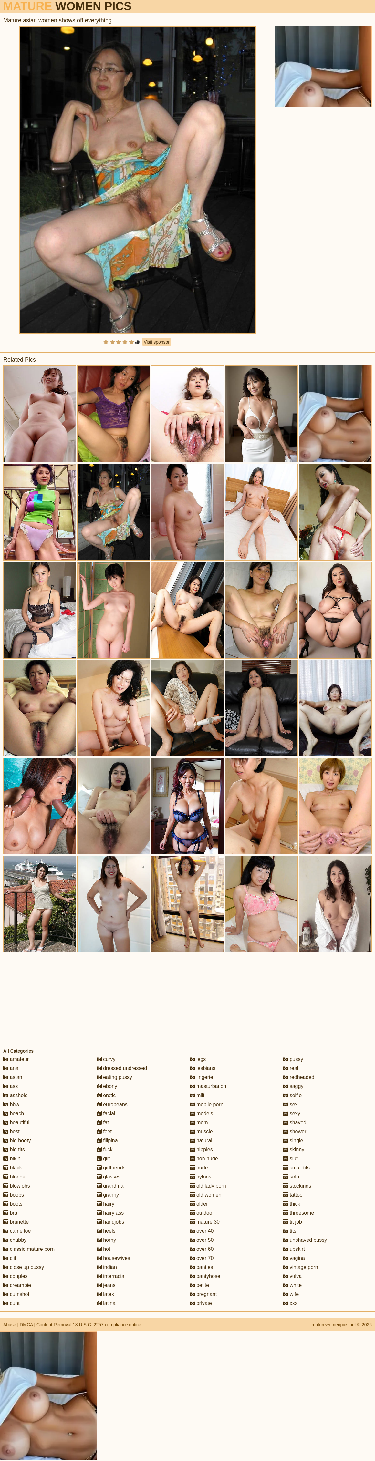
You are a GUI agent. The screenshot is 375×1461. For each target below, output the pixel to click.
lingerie (201, 1077)
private (201, 1303)
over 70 (202, 1258)
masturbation (208, 1086)
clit (9, 1258)
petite (199, 1285)
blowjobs (16, 1185)
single (293, 1140)
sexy (291, 1113)
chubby (14, 1240)
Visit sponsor (157, 342)
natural (201, 1140)
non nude (204, 1158)
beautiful (16, 1122)
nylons (201, 1176)
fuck (105, 1149)
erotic (106, 1095)
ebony (107, 1086)
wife (291, 1294)
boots (13, 1204)
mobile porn (207, 1104)
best (11, 1131)
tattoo (292, 1195)
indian (107, 1267)
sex (290, 1104)
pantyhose (205, 1276)
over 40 (202, 1231)
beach (13, 1113)
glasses (109, 1176)
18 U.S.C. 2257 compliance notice (107, 1324)
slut (290, 1158)
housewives (113, 1258)
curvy (106, 1059)
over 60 (202, 1249)
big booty (17, 1140)
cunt (11, 1303)
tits (289, 1231)
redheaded (298, 1077)
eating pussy (114, 1077)
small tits (296, 1167)
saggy (293, 1086)
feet (104, 1131)
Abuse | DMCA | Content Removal (37, 1324)
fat (103, 1122)
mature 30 (205, 1222)
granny (108, 1195)
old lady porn (208, 1185)
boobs (13, 1195)
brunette (16, 1222)
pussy (293, 1059)
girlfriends (111, 1167)
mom (199, 1122)
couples (15, 1276)
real (290, 1068)
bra (10, 1213)
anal (11, 1068)
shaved (294, 1122)
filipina (107, 1140)
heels (106, 1231)
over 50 (202, 1240)
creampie (17, 1285)
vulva (292, 1276)
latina (106, 1303)
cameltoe (17, 1231)
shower (294, 1131)
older (199, 1204)
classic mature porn (29, 1249)
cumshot (16, 1294)
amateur (16, 1059)
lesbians (202, 1068)
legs (198, 1059)
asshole (15, 1095)
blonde (14, 1176)
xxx (290, 1303)
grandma (110, 1185)
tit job (292, 1222)
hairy (105, 1204)
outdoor (202, 1213)
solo (291, 1176)
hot (103, 1249)
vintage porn (300, 1267)
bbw (11, 1104)
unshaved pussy (305, 1240)
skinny (293, 1149)
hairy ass (110, 1213)
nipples (201, 1149)
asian (12, 1077)
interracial (111, 1276)
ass (10, 1086)
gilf (103, 1158)
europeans (112, 1104)
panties (201, 1267)
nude (199, 1167)
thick (291, 1204)
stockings (297, 1185)
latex (105, 1294)
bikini (12, 1158)
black (12, 1167)
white (292, 1285)
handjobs (110, 1222)
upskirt (294, 1249)
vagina (294, 1258)
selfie (292, 1095)
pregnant (203, 1294)
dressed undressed (122, 1068)
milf (197, 1095)
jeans (106, 1285)
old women (206, 1195)
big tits (14, 1149)
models (201, 1113)
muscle (201, 1131)
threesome (298, 1213)
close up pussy (23, 1267)
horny (106, 1240)
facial (106, 1113)
